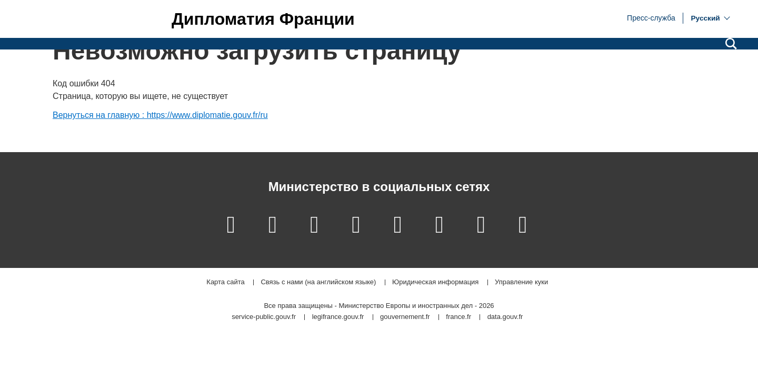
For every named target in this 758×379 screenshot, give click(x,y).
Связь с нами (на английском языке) (318, 282)
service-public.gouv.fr (264, 317)
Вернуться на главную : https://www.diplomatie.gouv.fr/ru (160, 115)
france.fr (458, 317)
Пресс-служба (651, 17)
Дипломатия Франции (263, 19)
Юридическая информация (435, 282)
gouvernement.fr (405, 317)
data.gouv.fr (505, 317)
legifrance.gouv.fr (338, 317)
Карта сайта (225, 282)
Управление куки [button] (521, 282)
